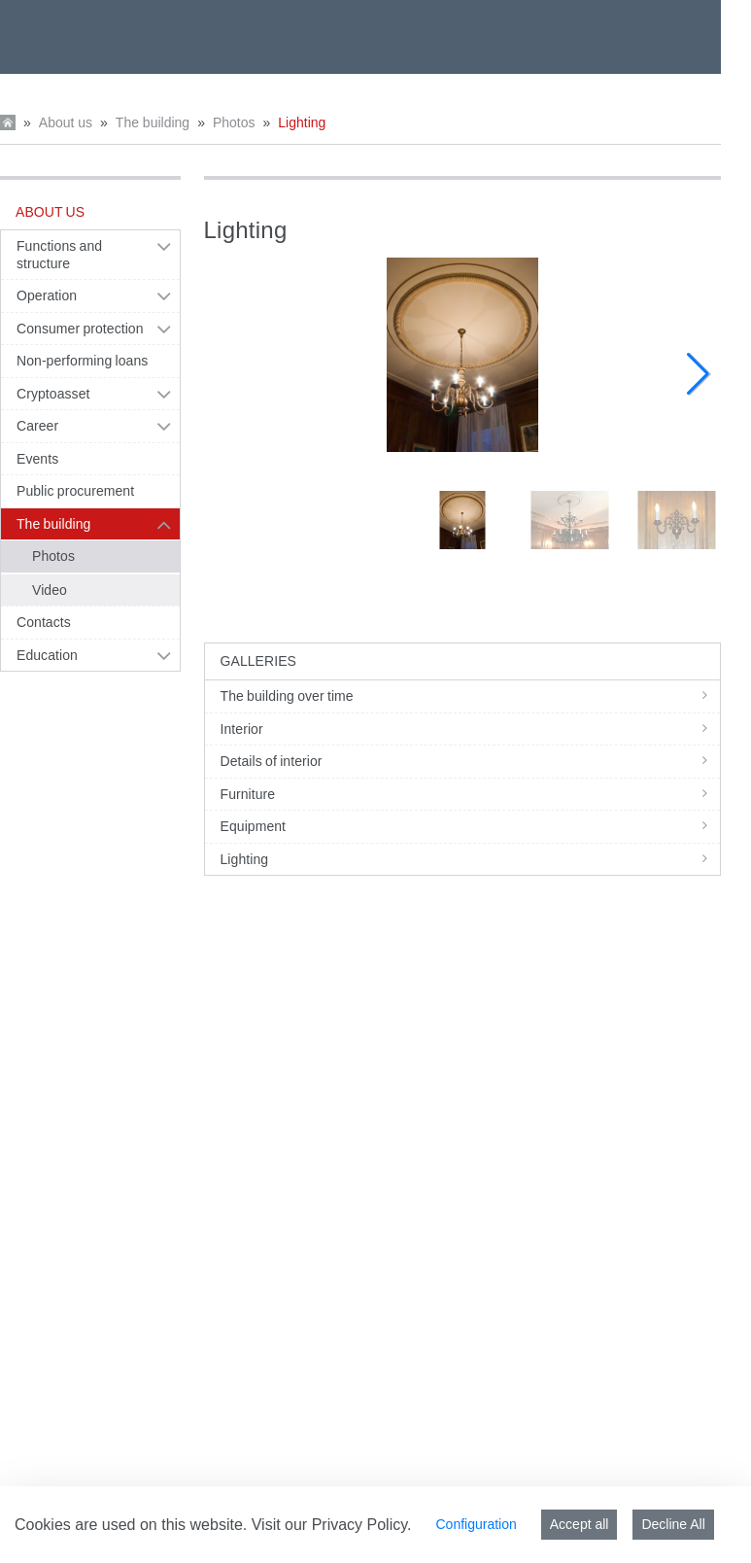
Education (47, 655)
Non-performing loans (82, 360)
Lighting (301, 122)
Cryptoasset (53, 393)
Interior (471, 729)
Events (37, 459)
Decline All (672, 1524)
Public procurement (75, 491)
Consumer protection (80, 328)
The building (152, 122)
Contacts (44, 622)
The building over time (471, 696)
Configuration (475, 1524)
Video (49, 590)
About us (65, 122)
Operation (47, 295)
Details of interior (471, 761)
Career (37, 426)
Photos (234, 122)
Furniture (471, 794)
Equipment (471, 826)
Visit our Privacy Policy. (332, 1524)
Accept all (579, 1524)
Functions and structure (59, 254)
